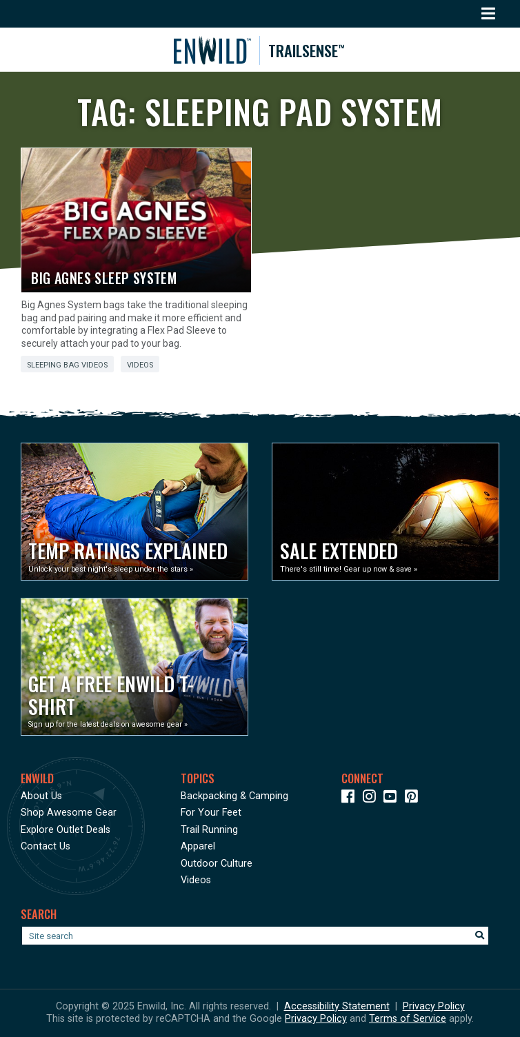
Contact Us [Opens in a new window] (45, 846)
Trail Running (209, 830)
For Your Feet (211, 812)
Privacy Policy (434, 1006)
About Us (41, 796)
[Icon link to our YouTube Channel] (392, 799)
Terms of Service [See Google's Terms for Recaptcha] (407, 1019)
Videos (140, 365)
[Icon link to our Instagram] (372, 799)
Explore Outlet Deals (65, 830)
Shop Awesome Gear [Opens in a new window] (69, 812)
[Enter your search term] (255, 936)
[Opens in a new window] (134, 512)
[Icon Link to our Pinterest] (414, 799)
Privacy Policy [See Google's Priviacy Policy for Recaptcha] (316, 1019)
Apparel (198, 846)
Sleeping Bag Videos (67, 365)
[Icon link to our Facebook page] (350, 799)
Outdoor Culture (216, 863)
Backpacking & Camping (234, 796)
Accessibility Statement (337, 1006)
